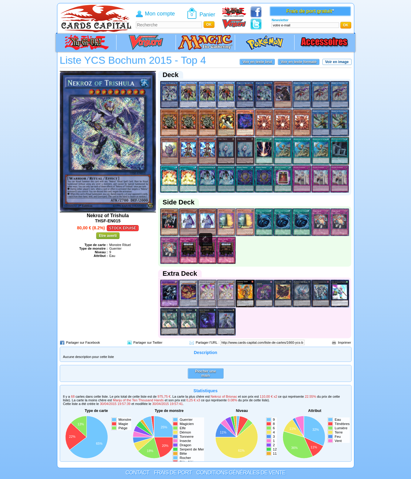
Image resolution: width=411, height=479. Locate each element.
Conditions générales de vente (240, 473)
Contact (138, 473)
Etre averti (108, 236)
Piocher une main (205, 373)
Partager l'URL (206, 342)
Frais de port (173, 473)
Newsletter (279, 20)
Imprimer (344, 342)
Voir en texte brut (257, 62)
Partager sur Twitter (148, 342)
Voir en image (337, 62)
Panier (207, 15)
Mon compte (160, 14)
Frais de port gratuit (309, 11)
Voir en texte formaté (298, 62)
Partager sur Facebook (83, 342)
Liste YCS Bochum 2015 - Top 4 (133, 60)
